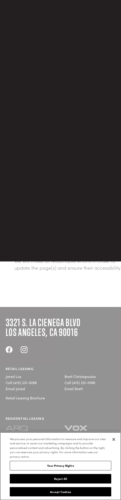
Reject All (60, 480)
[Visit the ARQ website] (22, 430)
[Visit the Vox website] (80, 430)
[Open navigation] (112, 17)
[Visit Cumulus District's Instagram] (24, 350)
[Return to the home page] (21, 17)
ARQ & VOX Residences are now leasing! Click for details (60, 4)
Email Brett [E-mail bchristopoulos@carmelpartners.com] (73, 388)
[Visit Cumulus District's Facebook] (9, 350)
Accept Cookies (60, 493)
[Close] (114, 441)
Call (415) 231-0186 (79, 382)
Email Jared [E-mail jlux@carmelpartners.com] (15, 388)
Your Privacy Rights (60, 467)
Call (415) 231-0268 (21, 382)
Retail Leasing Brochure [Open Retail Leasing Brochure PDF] (25, 397)
